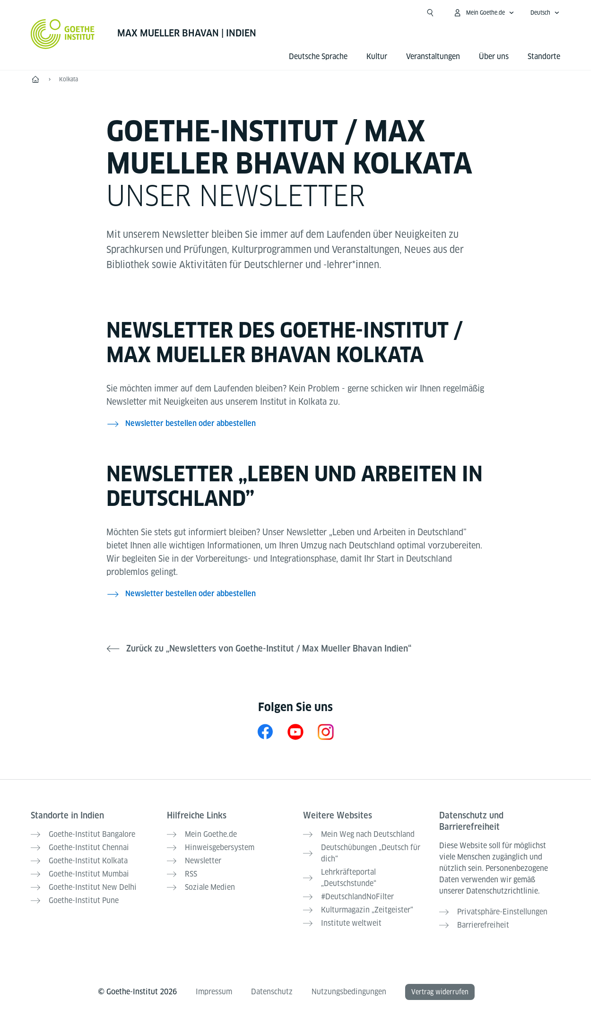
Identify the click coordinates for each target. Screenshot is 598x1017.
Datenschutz (272, 992)
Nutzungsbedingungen (349, 992)
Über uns (494, 56)
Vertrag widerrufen (439, 992)
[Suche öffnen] (430, 13)
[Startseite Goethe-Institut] (63, 34)
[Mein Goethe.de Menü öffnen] (483, 13)
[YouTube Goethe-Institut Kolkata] (295, 732)
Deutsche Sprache (318, 56)
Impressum (214, 992)
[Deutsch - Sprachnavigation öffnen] (545, 13)
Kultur (376, 56)
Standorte (544, 56)
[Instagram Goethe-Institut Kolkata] (325, 732)
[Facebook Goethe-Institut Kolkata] (265, 732)
